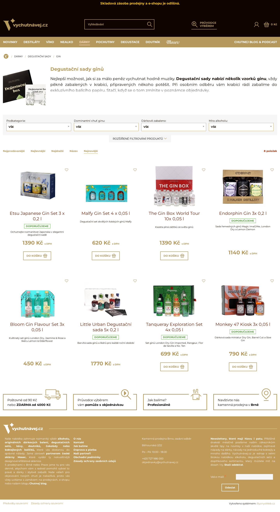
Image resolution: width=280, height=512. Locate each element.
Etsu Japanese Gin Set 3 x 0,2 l (37, 216)
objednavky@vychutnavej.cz (160, 465)
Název (74, 150)
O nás (77, 441)
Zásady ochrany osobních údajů (95, 463)
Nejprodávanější (14, 150)
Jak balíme (81, 449)
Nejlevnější (38, 150)
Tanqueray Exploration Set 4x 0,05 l (174, 328)
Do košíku (37, 256)
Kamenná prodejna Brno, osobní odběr (166, 441)
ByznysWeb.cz (266, 506)
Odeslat (245, 490)
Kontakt (79, 445)
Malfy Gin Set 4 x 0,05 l (105, 213)
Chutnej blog (37, 486)
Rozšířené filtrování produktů (140, 138)
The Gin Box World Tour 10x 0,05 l (174, 216)
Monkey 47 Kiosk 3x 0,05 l (242, 326)
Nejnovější (91, 150)
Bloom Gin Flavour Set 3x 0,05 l (37, 328)
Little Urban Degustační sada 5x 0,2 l (105, 328)
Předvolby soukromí (15, 506)
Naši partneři (82, 456)
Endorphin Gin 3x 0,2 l (243, 213)
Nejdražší (57, 150)
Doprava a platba (85, 452)
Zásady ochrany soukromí (47, 506)
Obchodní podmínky (87, 460)
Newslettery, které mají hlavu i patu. (237, 441)
